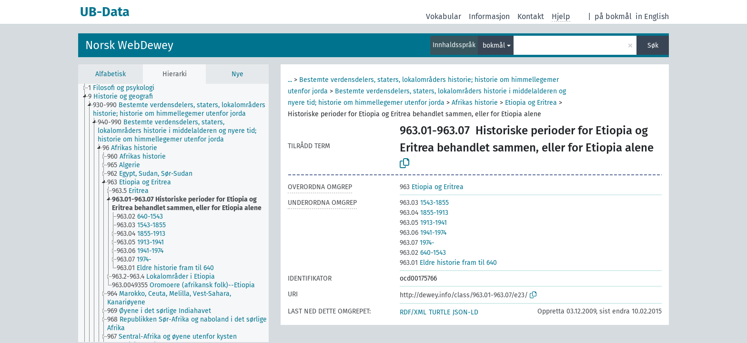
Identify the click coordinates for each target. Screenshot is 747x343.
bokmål (494, 45)
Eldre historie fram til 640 (448, 263)
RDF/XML (413, 312)
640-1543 (423, 253)
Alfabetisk (110, 74)
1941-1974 (423, 233)
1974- (417, 243)
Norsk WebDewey (129, 45)
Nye (237, 74)
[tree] (173, 213)
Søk (652, 45)
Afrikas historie (475, 103)
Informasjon (489, 16)
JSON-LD (465, 312)
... (290, 80)
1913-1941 (423, 223)
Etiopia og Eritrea (531, 103)
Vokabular (443, 16)
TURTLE (439, 312)
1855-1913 (424, 213)
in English (652, 16)
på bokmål (613, 16)
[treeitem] (125, 88)
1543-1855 (424, 203)
